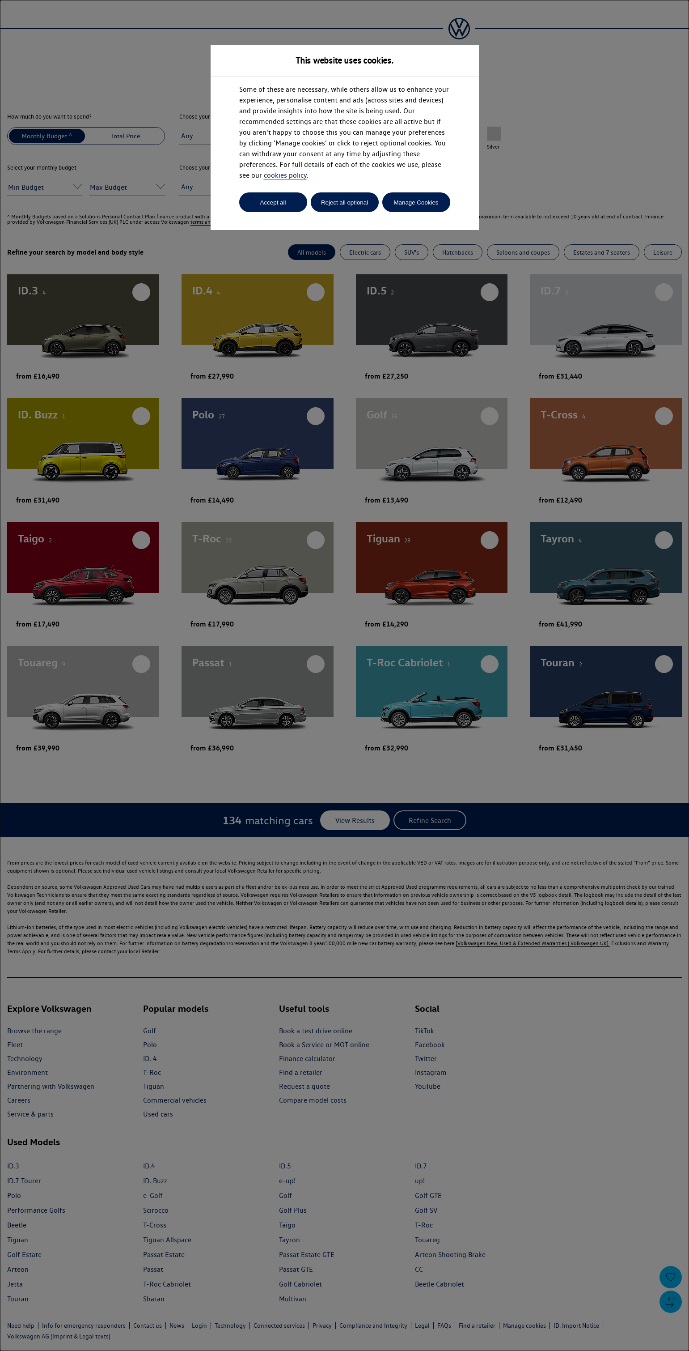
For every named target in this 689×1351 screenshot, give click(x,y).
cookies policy (285, 175)
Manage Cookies (415, 202)
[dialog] (344, 675)
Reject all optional (344, 202)
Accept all (273, 202)
